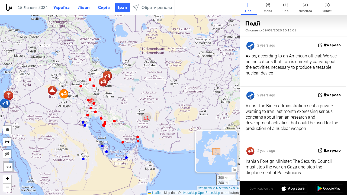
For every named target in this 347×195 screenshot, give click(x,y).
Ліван (84, 7)
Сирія (104, 7)
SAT (8, 167)
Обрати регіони (152, 7)
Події (249, 8)
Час (285, 8)
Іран (122, 7)
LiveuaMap (189, 192)
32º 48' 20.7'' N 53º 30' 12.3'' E (218, 188)
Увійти (327, 8)
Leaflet (155, 192)
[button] (138, 141)
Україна (61, 7)
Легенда (305, 8)
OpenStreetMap (209, 192)
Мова (268, 8)
